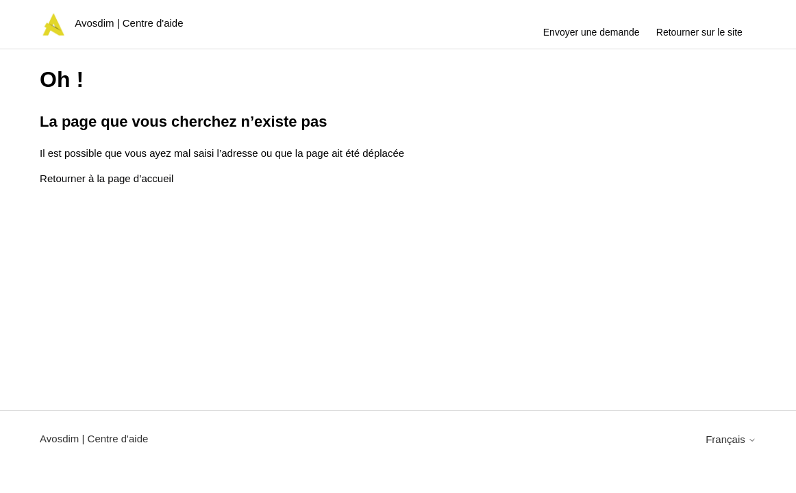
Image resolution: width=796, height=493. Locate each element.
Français (731, 439)
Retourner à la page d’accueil (106, 178)
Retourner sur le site (699, 32)
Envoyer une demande (591, 32)
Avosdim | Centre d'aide (94, 438)
